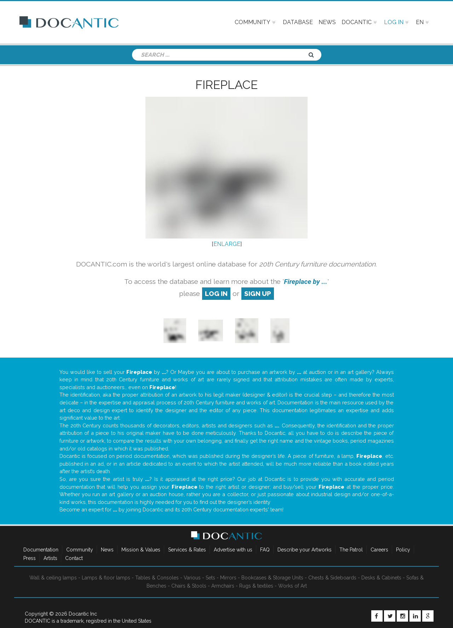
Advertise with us (233, 550)
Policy (403, 550)
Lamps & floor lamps (106, 578)
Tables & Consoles (157, 578)
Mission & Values (140, 550)
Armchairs (222, 586)
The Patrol (351, 550)
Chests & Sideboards (332, 578)
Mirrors (228, 578)
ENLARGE (226, 244)
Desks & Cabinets (381, 578)
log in (216, 293)
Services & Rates (187, 550)
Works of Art (292, 586)
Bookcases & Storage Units (272, 578)
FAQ (265, 550)
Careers (379, 550)
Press (29, 558)
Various (192, 578)
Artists (50, 558)
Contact (74, 558)
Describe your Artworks (304, 550)
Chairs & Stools (188, 586)
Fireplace (226, 85)
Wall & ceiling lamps (53, 578)
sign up (257, 293)
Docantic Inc (83, 614)
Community (79, 550)
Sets (210, 578)
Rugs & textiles (256, 586)
